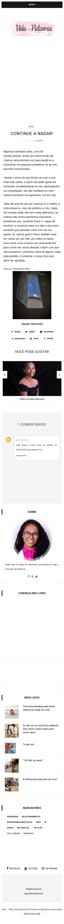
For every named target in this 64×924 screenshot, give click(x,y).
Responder (21, 455)
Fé (45, 822)
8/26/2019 (23, 440)
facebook (13, 868)
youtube (31, 868)
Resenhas (28, 833)
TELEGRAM (46, 332)
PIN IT (34, 339)
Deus (31, 127)
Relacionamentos (31, 817)
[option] (32, 381)
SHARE (16, 332)
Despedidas (12, 817)
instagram (49, 868)
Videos (10, 828)
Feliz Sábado (13, 833)
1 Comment (38, 141)
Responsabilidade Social (20, 822)
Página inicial (33, 889)
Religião (38, 828)
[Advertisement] (32, 82)
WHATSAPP (18, 339)
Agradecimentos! (33, 893)
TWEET (30, 332)
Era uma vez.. (23, 828)
